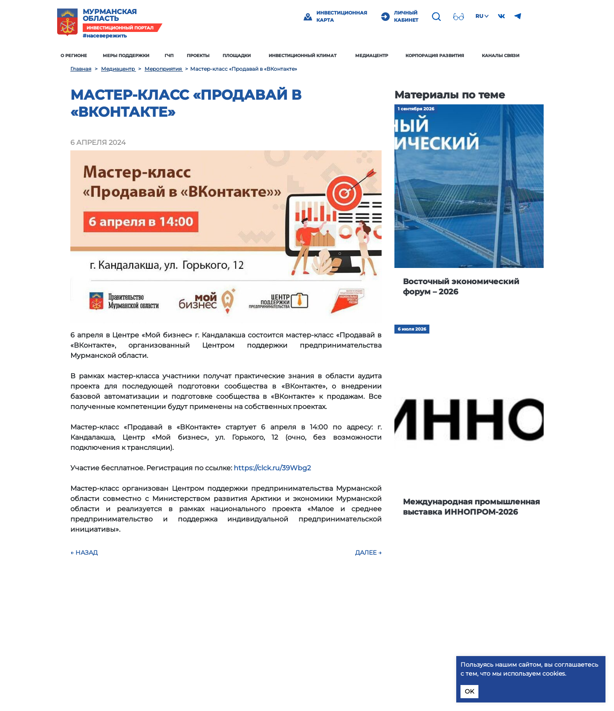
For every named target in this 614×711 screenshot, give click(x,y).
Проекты (211, 55)
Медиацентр (384, 55)
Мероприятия (164, 69)
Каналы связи (514, 55)
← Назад (84, 552)
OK (469, 691)
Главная (80, 69)
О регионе (87, 55)
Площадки (250, 55)
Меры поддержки (139, 55)
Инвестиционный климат (316, 55)
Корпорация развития (448, 55)
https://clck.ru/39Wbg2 (272, 468)
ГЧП (182, 55)
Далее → (368, 552)
